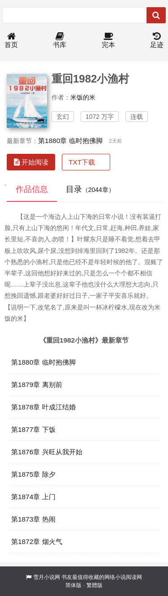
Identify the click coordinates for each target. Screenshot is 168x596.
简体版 (73, 585)
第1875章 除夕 (33, 474)
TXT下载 (82, 162)
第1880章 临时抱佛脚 (70, 140)
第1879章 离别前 (36, 384)
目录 (90, 189)
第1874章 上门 (33, 496)
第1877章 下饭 (33, 429)
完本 (108, 40)
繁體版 (94, 585)
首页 (11, 40)
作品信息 (32, 189)
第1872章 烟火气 (36, 541)
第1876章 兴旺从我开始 (46, 452)
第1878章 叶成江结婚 (43, 407)
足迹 (157, 40)
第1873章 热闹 (33, 519)
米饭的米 (82, 97)
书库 (59, 40)
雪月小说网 (46, 577)
